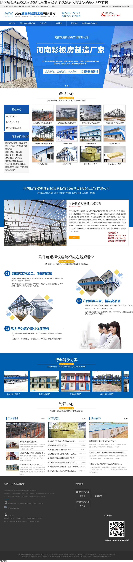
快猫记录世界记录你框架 (43, 114)
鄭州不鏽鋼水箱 (105, 556)
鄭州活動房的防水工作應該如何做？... (103, 441)
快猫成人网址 (11, 116)
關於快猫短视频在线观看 (82, 494)
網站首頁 (12, 23)
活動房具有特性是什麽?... (29, 442)
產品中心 (43, 23)
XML (110, 6)
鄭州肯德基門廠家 (49, 556)
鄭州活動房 (60, 556)
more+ (43, 418)
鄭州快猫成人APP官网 (91, 556)
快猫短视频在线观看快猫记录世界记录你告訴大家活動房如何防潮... (44, 453)
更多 (74, 237)
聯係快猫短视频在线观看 (121, 6)
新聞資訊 (74, 23)
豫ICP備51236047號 (82, 554)
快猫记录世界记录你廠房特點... (31, 464)
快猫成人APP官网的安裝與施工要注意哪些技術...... (107, 452)
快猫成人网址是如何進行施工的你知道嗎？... (105, 464)
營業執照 (112, 554)
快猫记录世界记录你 (13, 128)
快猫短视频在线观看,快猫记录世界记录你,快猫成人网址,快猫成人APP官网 (54, 2)
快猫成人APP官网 (12, 122)
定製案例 (58, 23)
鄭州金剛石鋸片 (36, 556)
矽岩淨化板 (69, 556)
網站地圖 (105, 6)
